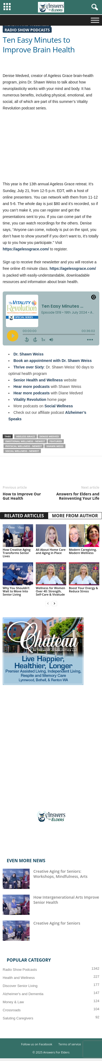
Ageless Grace (25, 436)
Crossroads (11, 1010)
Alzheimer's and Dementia (23, 994)
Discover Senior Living (20, 986)
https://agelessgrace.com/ (73, 268)
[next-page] (54, 603)
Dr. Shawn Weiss (28, 354)
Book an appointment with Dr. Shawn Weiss (52, 360)
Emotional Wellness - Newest (25, 441)
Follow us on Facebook (36, 1044)
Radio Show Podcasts (27, 29)
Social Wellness (58, 406)
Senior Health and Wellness (38, 380)
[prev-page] (48, 603)
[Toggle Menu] (95, 20)
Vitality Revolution (29, 399)
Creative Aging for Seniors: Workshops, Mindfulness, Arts (60, 874)
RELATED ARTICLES (24, 516)
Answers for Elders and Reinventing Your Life (77, 496)
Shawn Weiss (54, 446)
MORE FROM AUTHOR (75, 516)
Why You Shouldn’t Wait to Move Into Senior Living (16, 591)
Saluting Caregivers (18, 1018)
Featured (56, 441)
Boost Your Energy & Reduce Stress (83, 589)
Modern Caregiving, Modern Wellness (83, 551)
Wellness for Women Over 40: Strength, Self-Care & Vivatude (50, 591)
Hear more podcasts (31, 386)
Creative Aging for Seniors (56, 923)
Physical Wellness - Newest (23, 446)
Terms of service (69, 1044)
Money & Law (13, 1002)
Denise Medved (49, 436)
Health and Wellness (19, 978)
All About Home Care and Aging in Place (50, 551)
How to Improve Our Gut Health (22, 496)
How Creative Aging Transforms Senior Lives (16, 553)
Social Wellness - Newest (22, 451)
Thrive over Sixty (28, 367)
